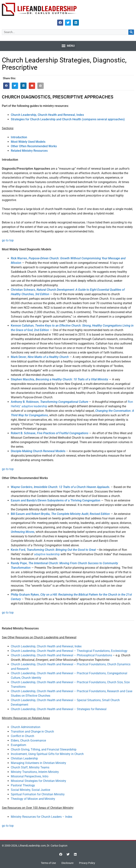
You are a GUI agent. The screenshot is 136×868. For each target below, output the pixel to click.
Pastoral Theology (23, 785)
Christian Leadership (24, 758)
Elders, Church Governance (28, 740)
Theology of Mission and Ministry (33, 799)
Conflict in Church (22, 736)
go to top (8, 240)
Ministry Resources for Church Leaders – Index (41, 816)
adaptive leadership (47, 554)
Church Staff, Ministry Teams (30, 767)
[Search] (131, 32)
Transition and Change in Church (32, 731)
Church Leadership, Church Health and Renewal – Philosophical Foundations (61, 655)
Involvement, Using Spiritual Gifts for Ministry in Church (47, 754)
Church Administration (25, 727)
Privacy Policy (87, 862)
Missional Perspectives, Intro (29, 776)
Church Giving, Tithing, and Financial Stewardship (43, 749)
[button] (68, 45)
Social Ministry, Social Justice (30, 790)
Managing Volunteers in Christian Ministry (38, 763)
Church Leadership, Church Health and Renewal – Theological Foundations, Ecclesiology (69, 651)
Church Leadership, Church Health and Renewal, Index (46, 646)
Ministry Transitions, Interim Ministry (35, 772)
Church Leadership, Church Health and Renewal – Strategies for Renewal (58, 709)
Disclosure (67, 862)
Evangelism (18, 745)
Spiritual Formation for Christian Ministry (38, 794)
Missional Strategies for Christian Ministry (38, 781)
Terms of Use (48, 862)
